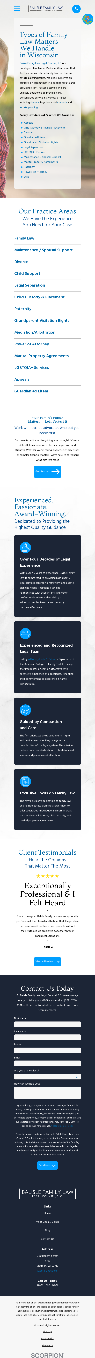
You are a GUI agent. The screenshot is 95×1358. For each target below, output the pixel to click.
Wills (26, 177)
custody (62, 102)
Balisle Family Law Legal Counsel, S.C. (41, 63)
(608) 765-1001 (47, 1284)
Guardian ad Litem (34, 137)
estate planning (29, 107)
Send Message (47, 1165)
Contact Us (47, 1239)
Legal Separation (33, 147)
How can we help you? (27, 1084)
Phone (17, 1044)
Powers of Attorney (35, 172)
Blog (47, 1230)
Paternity (29, 167)
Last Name (20, 1031)
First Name (20, 1018)
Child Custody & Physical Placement (44, 127)
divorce (35, 102)
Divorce (28, 132)
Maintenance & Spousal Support (42, 157)
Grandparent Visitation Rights (41, 142)
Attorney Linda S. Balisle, (42, 659)
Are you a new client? (26, 1070)
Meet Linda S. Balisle (47, 1222)
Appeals (28, 123)
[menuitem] (47, 1332)
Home (47, 1213)
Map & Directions (47, 1271)
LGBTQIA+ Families (34, 152)
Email (17, 1057)
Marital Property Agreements (41, 162)
